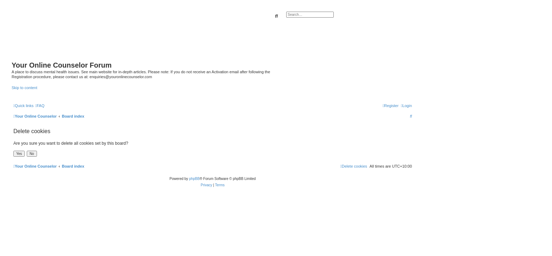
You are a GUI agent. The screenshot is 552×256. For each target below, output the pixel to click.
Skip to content (24, 88)
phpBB (194, 179)
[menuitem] (39, 106)
